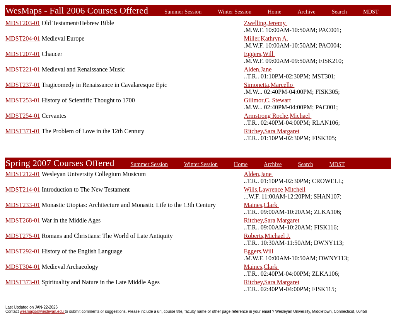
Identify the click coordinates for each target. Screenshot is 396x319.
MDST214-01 (22, 189)
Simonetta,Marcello (269, 84)
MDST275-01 (22, 235)
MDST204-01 (22, 38)
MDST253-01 (22, 100)
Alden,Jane (258, 69)
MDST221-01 (22, 69)
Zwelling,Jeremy (265, 23)
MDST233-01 (22, 205)
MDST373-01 (22, 282)
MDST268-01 (22, 220)
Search (339, 11)
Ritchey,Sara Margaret (272, 131)
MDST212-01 (22, 174)
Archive (306, 11)
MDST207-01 (22, 54)
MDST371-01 (22, 131)
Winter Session (234, 11)
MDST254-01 (22, 115)
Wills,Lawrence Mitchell (275, 189)
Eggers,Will (259, 54)
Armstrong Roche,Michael (278, 115)
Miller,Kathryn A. (266, 38)
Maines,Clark (261, 205)
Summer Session (182, 11)
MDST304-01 (22, 266)
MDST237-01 (22, 84)
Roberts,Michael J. (267, 235)
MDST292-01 (22, 251)
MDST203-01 (22, 23)
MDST (371, 11)
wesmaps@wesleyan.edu (42, 311)
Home (274, 11)
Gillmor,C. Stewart (268, 100)
